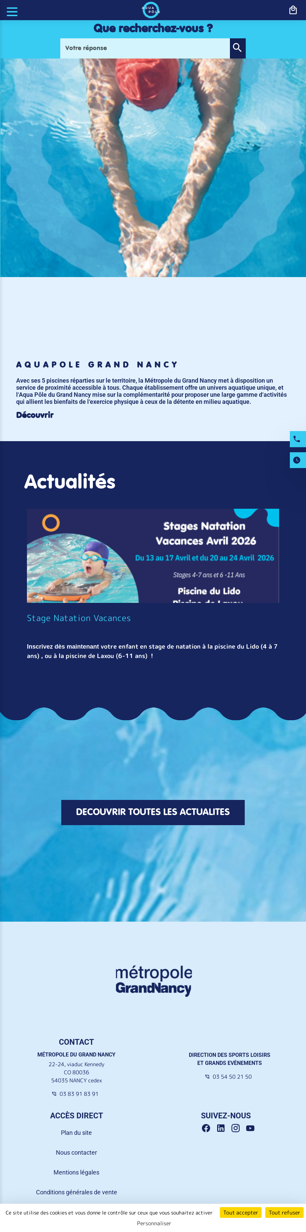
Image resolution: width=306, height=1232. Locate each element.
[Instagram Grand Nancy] (238, 1128)
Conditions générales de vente (76, 1192)
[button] (238, 48)
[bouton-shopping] (293, 10)
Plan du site (76, 1132)
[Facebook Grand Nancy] (208, 1128)
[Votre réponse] (145, 48)
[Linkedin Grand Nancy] (223, 1128)
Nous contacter (76, 1152)
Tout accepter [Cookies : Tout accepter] (240, 1212)
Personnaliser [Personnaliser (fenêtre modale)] (154, 1223)
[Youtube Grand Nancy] (251, 1128)
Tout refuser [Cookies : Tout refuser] (284, 1212)
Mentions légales (76, 1172)
